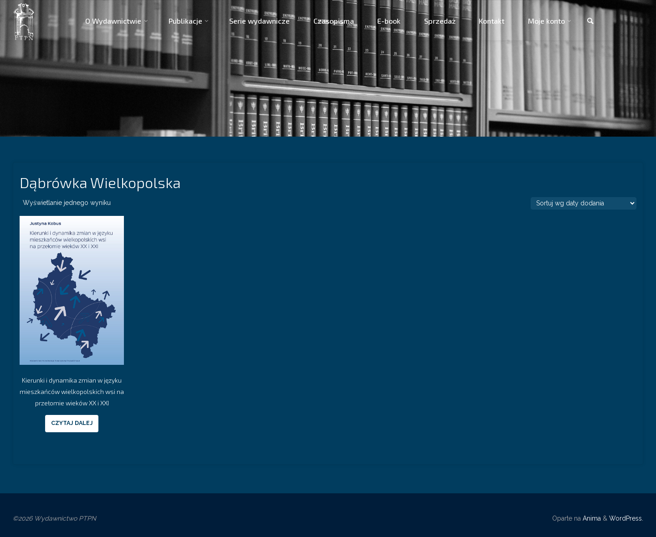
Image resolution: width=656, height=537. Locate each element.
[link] (590, 21)
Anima (591, 518)
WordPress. (626, 518)
